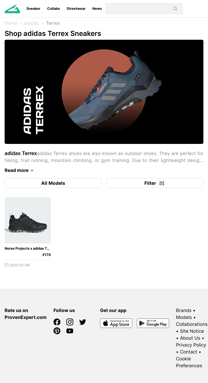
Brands (184, 310)
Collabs (53, 9)
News (97, 9)
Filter (154, 183)
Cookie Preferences (189, 362)
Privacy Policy (191, 345)
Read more (20, 170)
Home (11, 23)
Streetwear (76, 9)
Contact (188, 352)
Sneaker (33, 9)
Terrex (53, 23)
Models (184, 317)
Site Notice (192, 331)
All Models (53, 183)
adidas (31, 23)
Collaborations (192, 324)
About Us (190, 338)
